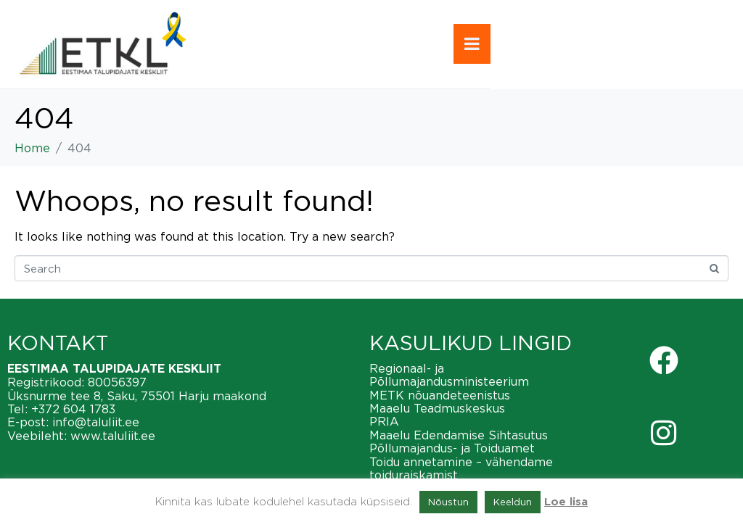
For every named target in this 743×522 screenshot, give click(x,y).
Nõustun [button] (448, 502)
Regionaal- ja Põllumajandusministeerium (449, 375)
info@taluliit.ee (95, 421)
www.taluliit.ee (112, 435)
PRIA (384, 421)
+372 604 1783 (73, 408)
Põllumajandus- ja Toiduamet (452, 448)
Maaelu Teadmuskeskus (437, 408)
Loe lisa (566, 502)
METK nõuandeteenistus (439, 395)
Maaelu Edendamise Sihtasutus (458, 435)
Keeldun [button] (512, 502)
